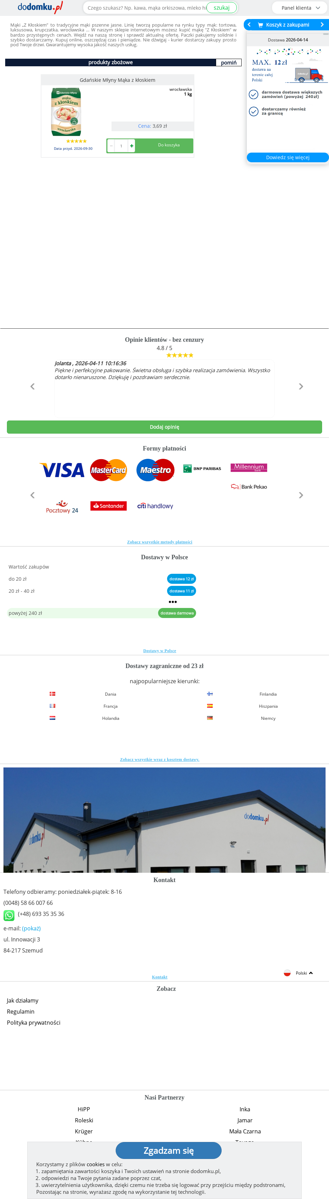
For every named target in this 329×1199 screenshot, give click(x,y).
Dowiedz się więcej (288, 157)
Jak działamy (22, 1000)
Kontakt (159, 977)
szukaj (222, 7)
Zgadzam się (169, 1150)
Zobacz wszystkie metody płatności (159, 542)
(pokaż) (31, 928)
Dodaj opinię (164, 427)
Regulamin (21, 1011)
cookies (96, 1164)
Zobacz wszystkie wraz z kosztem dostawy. (160, 759)
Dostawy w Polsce (159, 650)
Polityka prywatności (33, 1022)
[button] (30, 401)
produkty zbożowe (110, 62)
